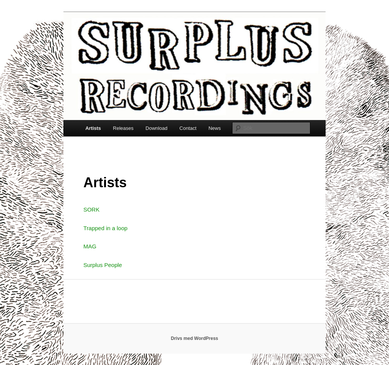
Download (156, 128)
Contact (187, 128)
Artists (93, 128)
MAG (89, 246)
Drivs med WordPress (194, 338)
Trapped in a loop (105, 228)
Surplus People (102, 265)
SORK (91, 209)
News (215, 128)
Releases (123, 128)
